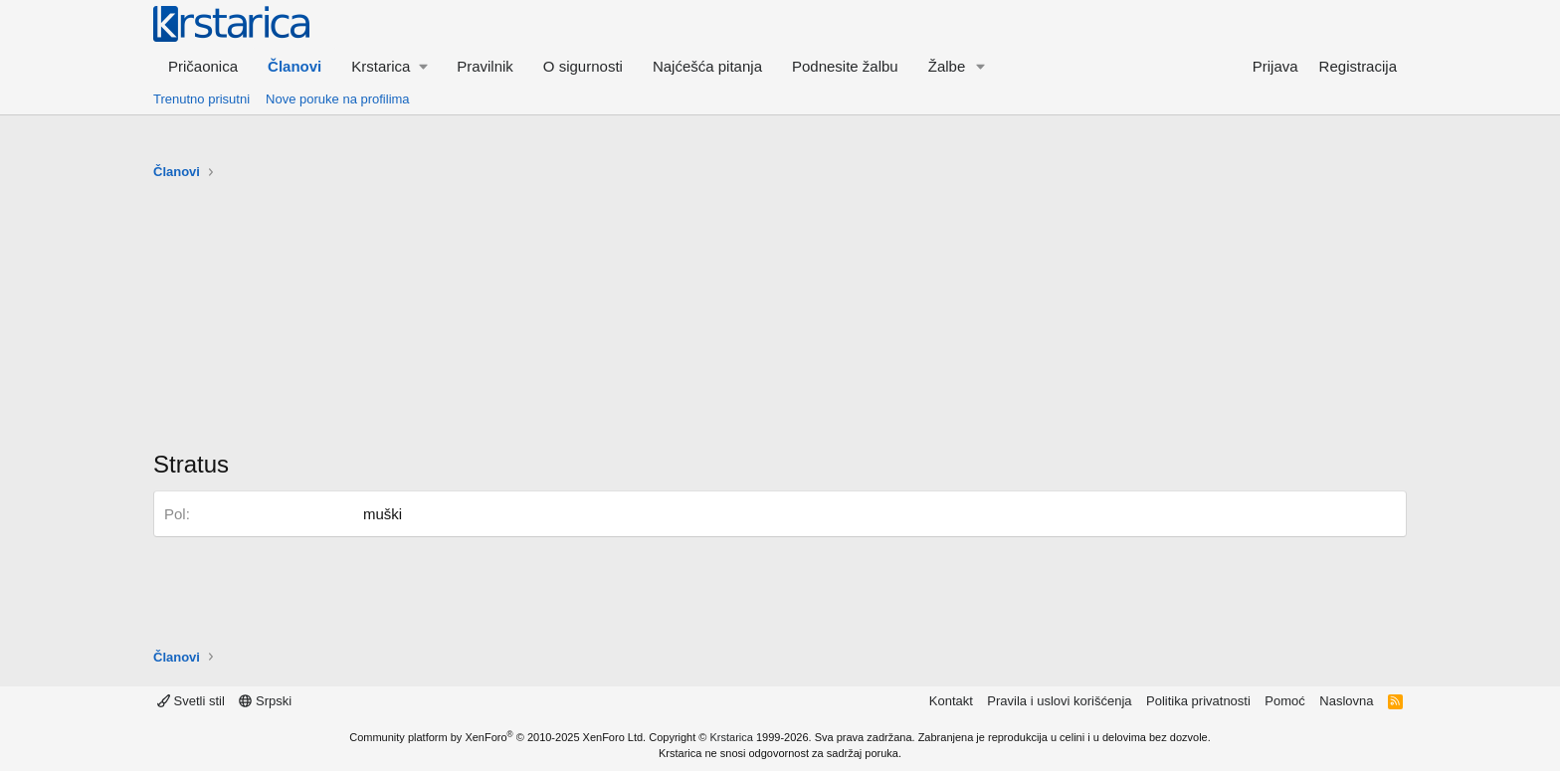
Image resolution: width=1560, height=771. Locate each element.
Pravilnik (485, 66)
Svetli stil (191, 700)
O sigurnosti (583, 66)
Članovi (294, 66)
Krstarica (731, 737)
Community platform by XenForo (497, 737)
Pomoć (1284, 700)
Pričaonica (203, 66)
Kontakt (951, 700)
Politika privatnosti (1198, 700)
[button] (389, 66)
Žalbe (947, 66)
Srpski (265, 700)
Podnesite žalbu (845, 66)
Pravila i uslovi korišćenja (1059, 700)
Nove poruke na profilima (338, 99)
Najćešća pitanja (707, 66)
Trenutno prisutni (201, 99)
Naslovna (1346, 700)
